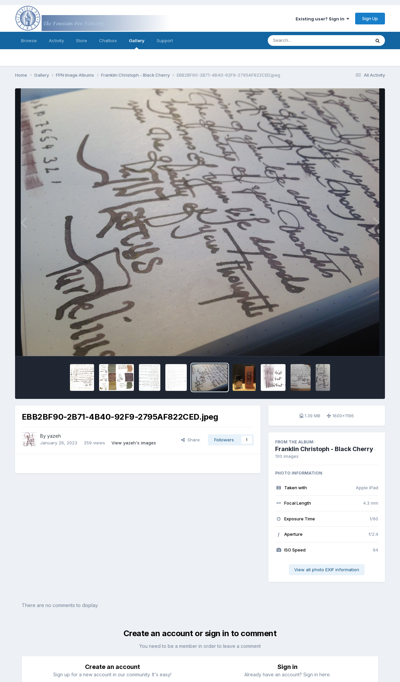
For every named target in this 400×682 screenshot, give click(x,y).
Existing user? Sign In (322, 18)
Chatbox (108, 40)
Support (165, 40)
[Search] (301, 40)
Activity (56, 40)
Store (81, 40)
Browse (29, 40)
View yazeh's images (133, 442)
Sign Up (370, 18)
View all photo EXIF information (326, 569)
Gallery (137, 43)
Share (190, 439)
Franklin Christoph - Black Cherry (324, 448)
